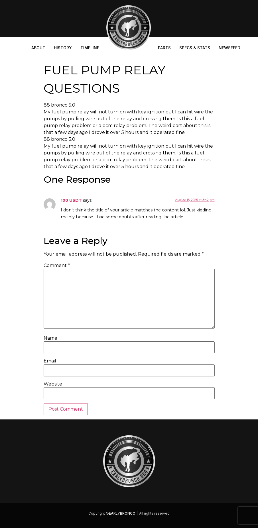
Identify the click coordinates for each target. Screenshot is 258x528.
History (63, 47)
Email (50, 361)
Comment (57, 265)
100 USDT (71, 200)
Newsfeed (229, 47)
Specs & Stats (194, 47)
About (38, 47)
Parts (164, 47)
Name (50, 338)
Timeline (89, 47)
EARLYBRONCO (122, 513)
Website (53, 384)
